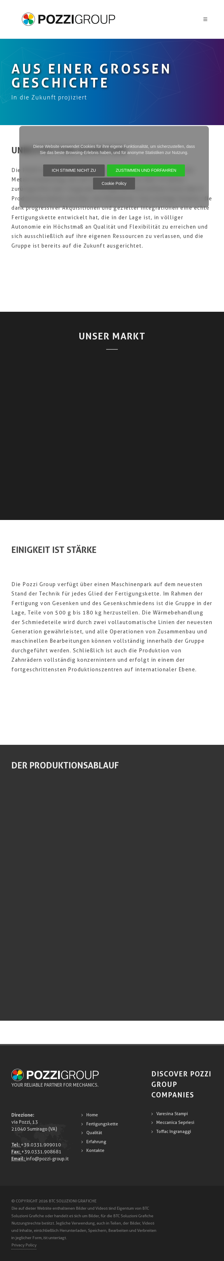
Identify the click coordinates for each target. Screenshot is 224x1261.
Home (92, 1115)
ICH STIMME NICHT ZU (74, 170)
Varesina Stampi (172, 1113)
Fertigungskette (102, 1124)
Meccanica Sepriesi (175, 1122)
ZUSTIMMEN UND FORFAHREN (146, 170)
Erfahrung (96, 1141)
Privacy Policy (23, 1245)
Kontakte (95, 1150)
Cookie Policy (114, 183)
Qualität (94, 1132)
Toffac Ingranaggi (173, 1131)
